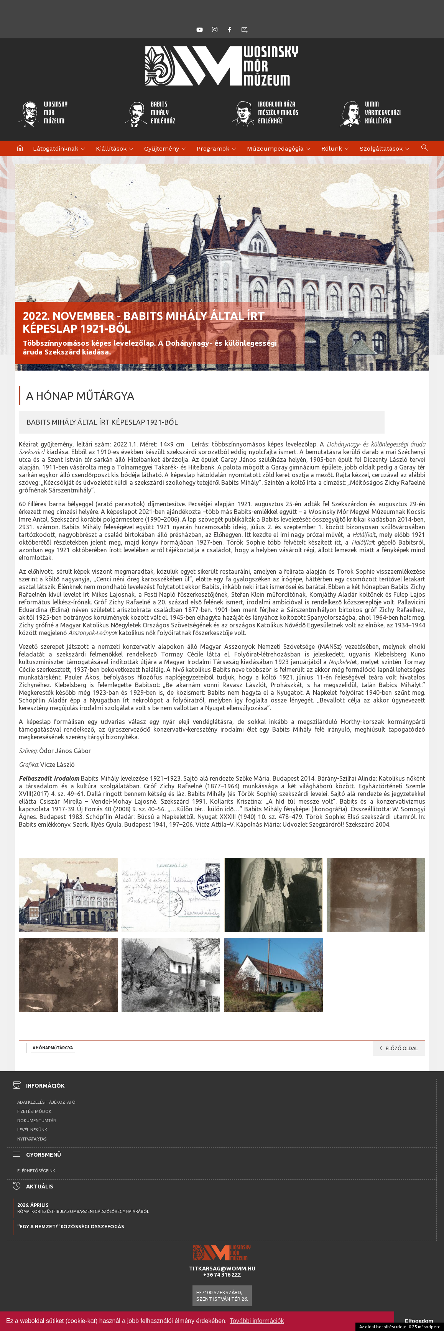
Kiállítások (116, 149)
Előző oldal (397, 1048)
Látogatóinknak (60, 149)
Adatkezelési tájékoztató (46, 1102)
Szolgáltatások (386, 149)
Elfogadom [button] (419, 1321)
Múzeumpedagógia (280, 149)
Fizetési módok (34, 1111)
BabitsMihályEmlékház (150, 113)
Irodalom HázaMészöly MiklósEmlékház (265, 113)
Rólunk (336, 149)
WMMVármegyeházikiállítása (370, 113)
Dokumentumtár (36, 1120)
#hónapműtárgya (53, 1047)
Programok (217, 149)
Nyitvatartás (31, 1139)
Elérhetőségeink (36, 1171)
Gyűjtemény (166, 149)
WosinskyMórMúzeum (42, 113)
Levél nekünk (32, 1129)
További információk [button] (257, 1321)
